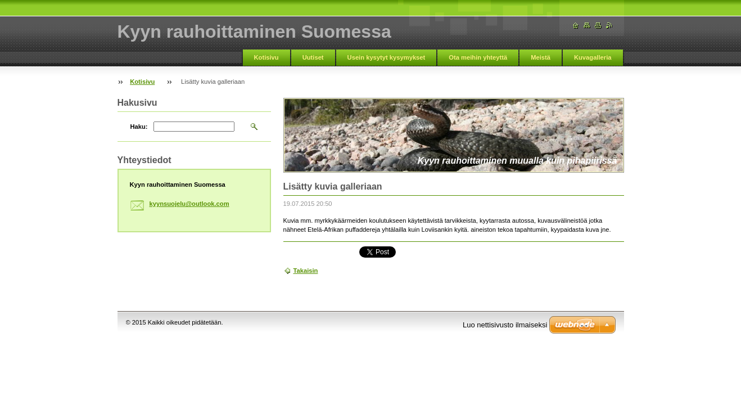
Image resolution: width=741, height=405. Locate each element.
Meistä (540, 57)
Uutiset (313, 57)
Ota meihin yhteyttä (478, 57)
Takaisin (305, 270)
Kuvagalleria (593, 57)
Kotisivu (266, 57)
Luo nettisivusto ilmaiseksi (505, 325)
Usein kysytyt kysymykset (386, 57)
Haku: (139, 126)
